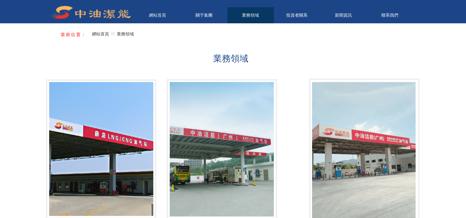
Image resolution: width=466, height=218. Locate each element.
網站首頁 (157, 15)
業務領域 (250, 15)
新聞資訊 (343, 15)
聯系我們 (389, 15)
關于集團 (204, 15)
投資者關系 (297, 15)
